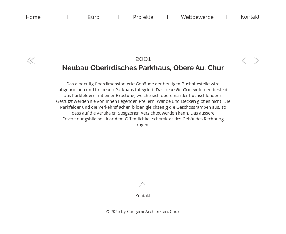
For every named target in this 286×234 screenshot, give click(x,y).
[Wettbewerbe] (197, 17)
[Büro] (93, 17)
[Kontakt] (250, 16)
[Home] (32, 17)
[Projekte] (143, 17)
